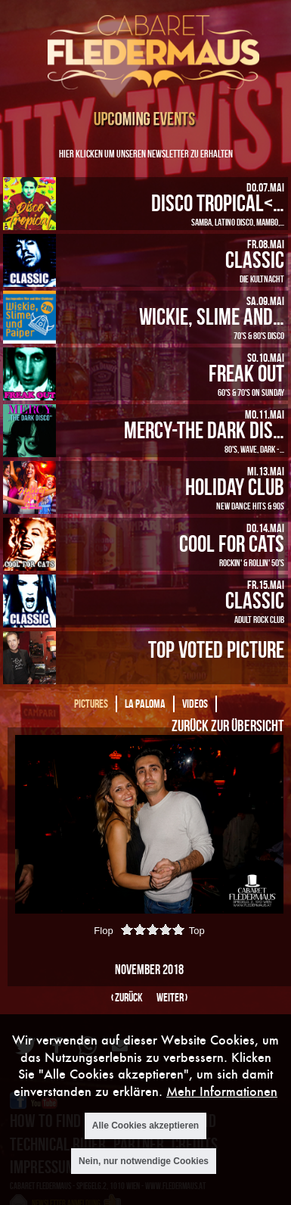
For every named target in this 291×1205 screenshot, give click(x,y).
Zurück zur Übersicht (227, 725)
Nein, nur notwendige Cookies (144, 1163)
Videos (195, 703)
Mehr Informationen (221, 1093)
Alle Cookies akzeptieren (145, 1127)
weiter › (171, 997)
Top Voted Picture (216, 649)
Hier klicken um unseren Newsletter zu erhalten (146, 153)
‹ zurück (127, 997)
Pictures (91, 703)
